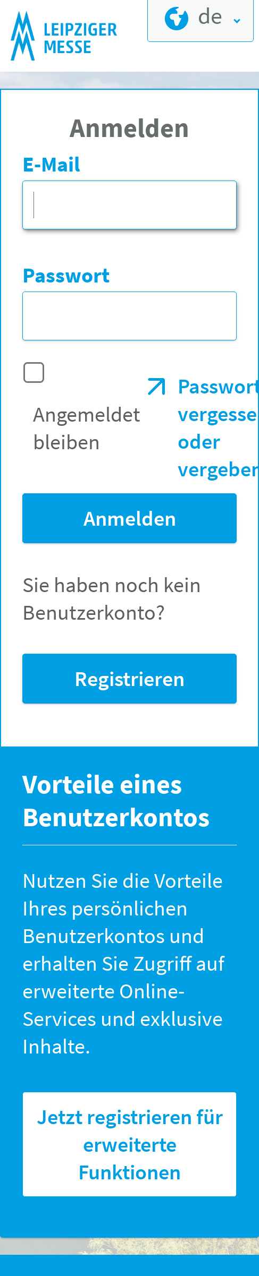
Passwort (66, 275)
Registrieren (129, 678)
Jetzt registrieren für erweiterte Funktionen (130, 1144)
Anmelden (129, 518)
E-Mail (51, 164)
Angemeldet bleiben (86, 428)
